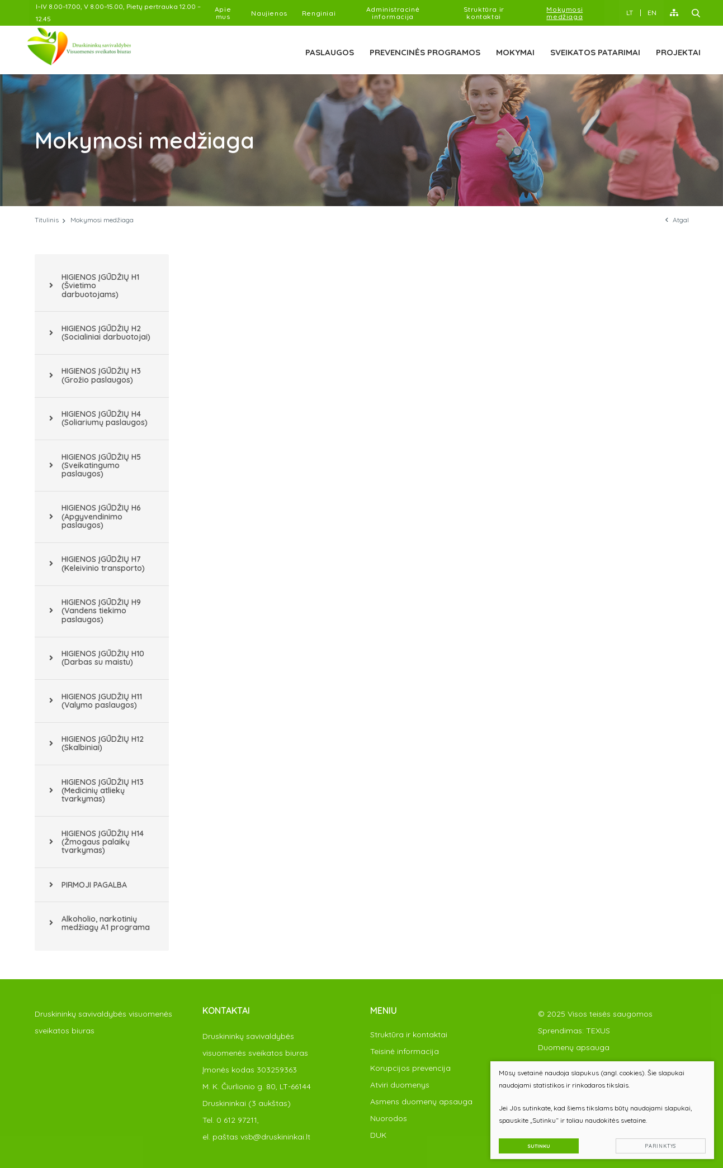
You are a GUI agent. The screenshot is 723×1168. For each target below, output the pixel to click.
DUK (378, 1135)
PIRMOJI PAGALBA (94, 885)
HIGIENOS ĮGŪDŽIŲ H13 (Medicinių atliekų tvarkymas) (103, 790)
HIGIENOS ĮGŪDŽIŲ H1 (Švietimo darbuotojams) (100, 285)
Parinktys (658, 1144)
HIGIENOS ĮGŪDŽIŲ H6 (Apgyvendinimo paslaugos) (101, 516)
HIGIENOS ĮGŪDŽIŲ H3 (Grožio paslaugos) (101, 375)
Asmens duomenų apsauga (421, 1102)
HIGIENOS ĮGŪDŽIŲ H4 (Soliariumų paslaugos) (105, 418)
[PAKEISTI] (88, 48)
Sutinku (536, 1144)
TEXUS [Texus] (598, 1031)
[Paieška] (696, 13)
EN (652, 12)
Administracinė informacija (392, 13)
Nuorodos (388, 1118)
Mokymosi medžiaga (564, 13)
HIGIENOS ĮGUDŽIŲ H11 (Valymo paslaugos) (102, 701)
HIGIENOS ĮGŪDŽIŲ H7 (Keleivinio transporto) (103, 563)
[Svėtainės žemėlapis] (674, 13)
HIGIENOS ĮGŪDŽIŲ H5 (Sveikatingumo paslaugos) (101, 465)
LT (629, 12)
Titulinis (47, 220)
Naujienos (269, 13)
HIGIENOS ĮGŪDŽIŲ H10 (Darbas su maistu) (103, 658)
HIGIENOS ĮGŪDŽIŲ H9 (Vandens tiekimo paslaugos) (101, 610)
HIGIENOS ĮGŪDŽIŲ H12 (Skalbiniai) (103, 743)
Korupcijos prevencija (410, 1068)
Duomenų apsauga (573, 1047)
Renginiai (318, 13)
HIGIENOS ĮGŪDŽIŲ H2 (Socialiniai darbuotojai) (106, 332)
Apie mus (223, 13)
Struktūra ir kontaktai (484, 13)
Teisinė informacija (404, 1051)
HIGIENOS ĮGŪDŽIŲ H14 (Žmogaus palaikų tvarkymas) (103, 842)
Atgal (676, 220)
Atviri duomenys (399, 1085)
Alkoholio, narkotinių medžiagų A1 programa (106, 923)
